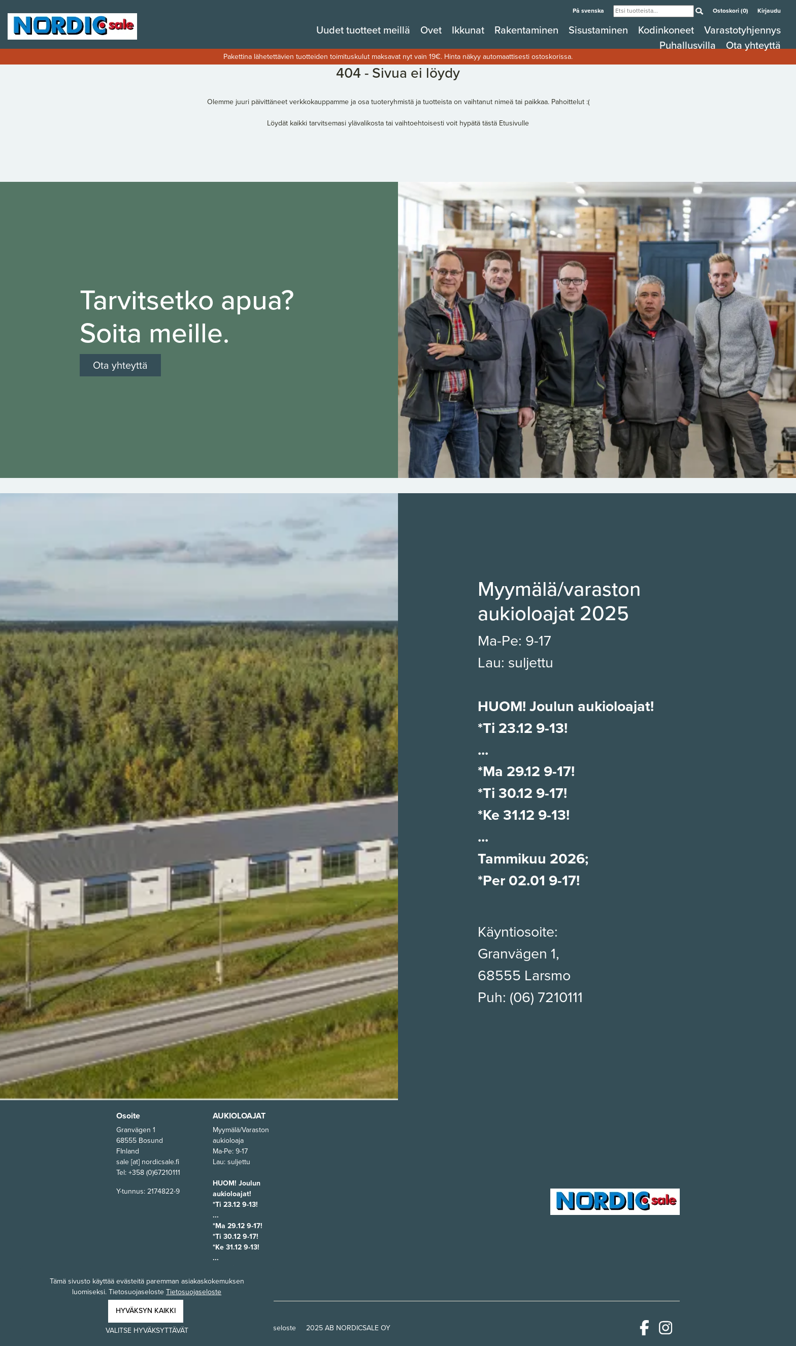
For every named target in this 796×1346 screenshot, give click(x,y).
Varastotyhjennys (742, 30)
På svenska (589, 10)
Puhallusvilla (688, 45)
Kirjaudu (769, 10)
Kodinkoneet (667, 30)
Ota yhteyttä (753, 45)
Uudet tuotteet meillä (364, 30)
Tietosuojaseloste (193, 1292)
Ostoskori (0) (731, 10)
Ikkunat (469, 30)
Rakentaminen (527, 30)
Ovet (432, 30)
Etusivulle (514, 123)
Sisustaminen (600, 30)
